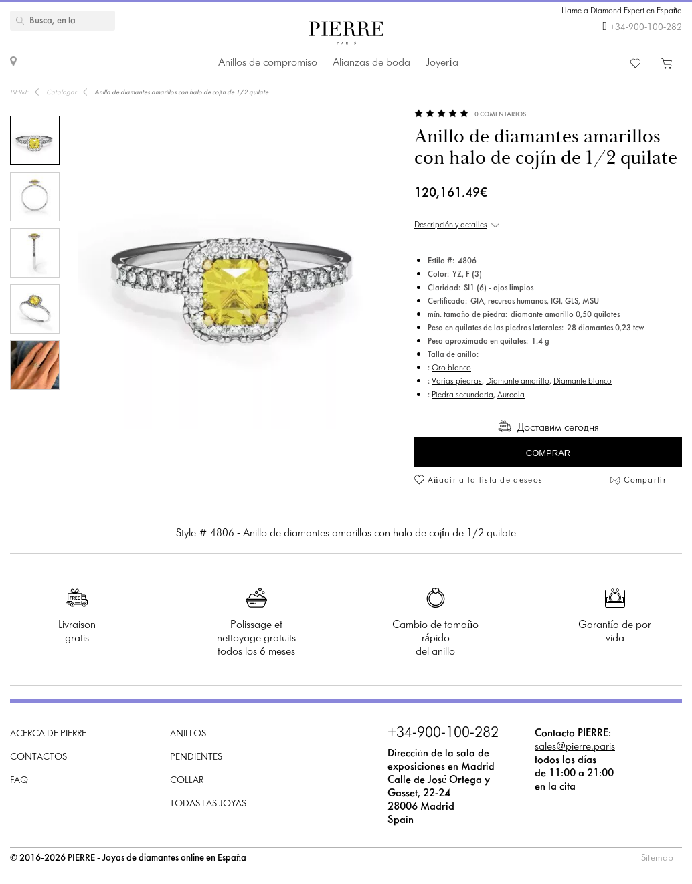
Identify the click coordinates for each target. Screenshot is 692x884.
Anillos (188, 734)
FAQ (19, 780)
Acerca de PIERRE (48, 734)
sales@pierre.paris (575, 747)
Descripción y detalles (450, 225)
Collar (186, 780)
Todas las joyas (208, 804)
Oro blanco (451, 368)
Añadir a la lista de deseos (485, 481)
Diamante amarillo (517, 382)
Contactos (38, 757)
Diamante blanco (582, 382)
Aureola (511, 395)
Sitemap (657, 858)
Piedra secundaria (462, 395)
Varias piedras (457, 382)
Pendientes (196, 757)
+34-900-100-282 (646, 27)
